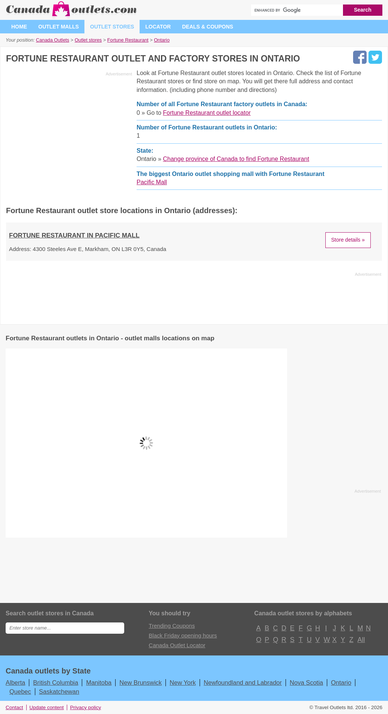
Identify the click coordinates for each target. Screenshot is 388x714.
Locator (158, 27)
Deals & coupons (207, 27)
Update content (46, 707)
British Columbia (55, 682)
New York (183, 682)
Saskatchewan (59, 691)
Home (19, 27)
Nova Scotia (306, 682)
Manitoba (98, 682)
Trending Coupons (172, 625)
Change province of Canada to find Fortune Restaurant (236, 159)
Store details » (348, 240)
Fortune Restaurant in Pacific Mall (74, 235)
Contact (14, 707)
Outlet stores (112, 27)
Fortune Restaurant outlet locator (207, 113)
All (361, 639)
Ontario (341, 682)
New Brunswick (140, 682)
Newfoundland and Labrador (243, 682)
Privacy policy (85, 707)
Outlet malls (58, 27)
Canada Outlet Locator (177, 645)
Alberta (15, 682)
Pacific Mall (152, 182)
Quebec (20, 691)
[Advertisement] (69, 131)
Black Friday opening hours (183, 635)
